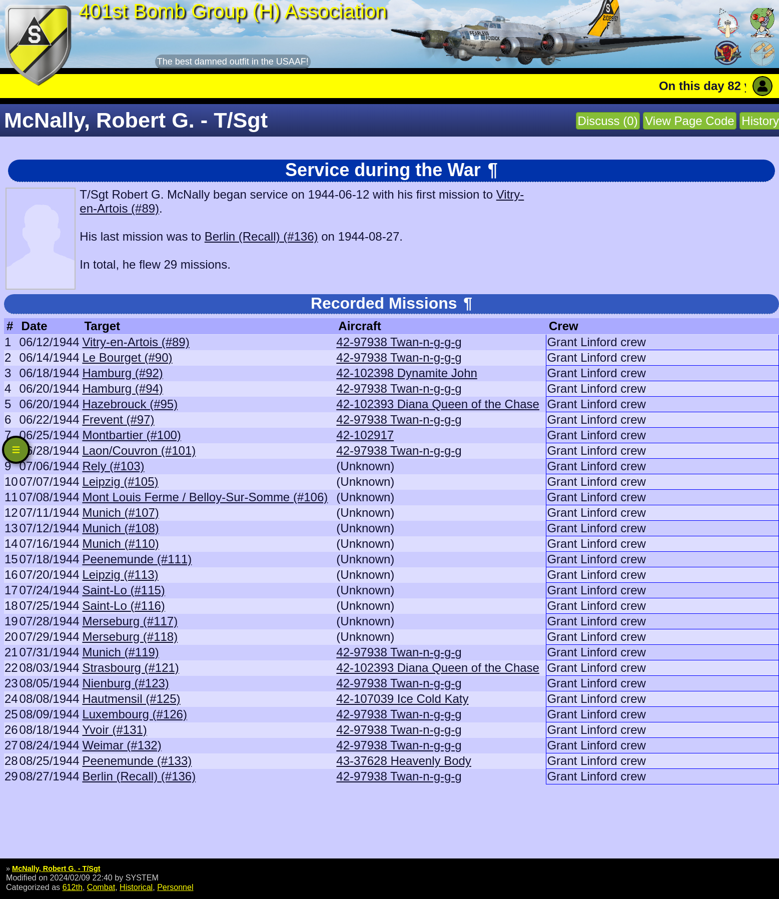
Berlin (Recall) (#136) (261, 236)
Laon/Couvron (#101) (139, 450)
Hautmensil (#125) (131, 698)
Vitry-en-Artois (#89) (135, 342)
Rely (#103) (113, 466)
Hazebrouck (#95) (130, 404)
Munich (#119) (120, 652)
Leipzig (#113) (120, 574)
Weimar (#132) (121, 745)
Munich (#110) (120, 543)
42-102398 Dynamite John (406, 373)
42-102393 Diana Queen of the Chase (437, 404)
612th (73, 886)
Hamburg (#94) (122, 388)
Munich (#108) (120, 528)
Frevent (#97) (118, 419)
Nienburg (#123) (125, 683)
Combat (101, 886)
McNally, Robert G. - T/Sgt (56, 868)
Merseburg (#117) (130, 621)
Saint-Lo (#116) (123, 605)
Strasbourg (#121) (130, 667)
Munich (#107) (120, 512)
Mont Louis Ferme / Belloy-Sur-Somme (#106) (205, 497)
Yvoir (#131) (114, 729)
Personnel (175, 886)
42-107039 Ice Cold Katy (402, 698)
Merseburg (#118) (130, 636)
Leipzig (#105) (120, 481)
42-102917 (365, 435)
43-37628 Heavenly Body (403, 760)
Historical (136, 886)
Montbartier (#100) (131, 435)
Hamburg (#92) (122, 373)
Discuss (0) (608, 121)
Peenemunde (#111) (137, 559)
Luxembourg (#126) (134, 714)
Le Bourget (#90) (127, 357)
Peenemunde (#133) (137, 760)
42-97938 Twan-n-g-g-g (398, 342)
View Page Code (689, 121)
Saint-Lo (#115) (123, 590)
